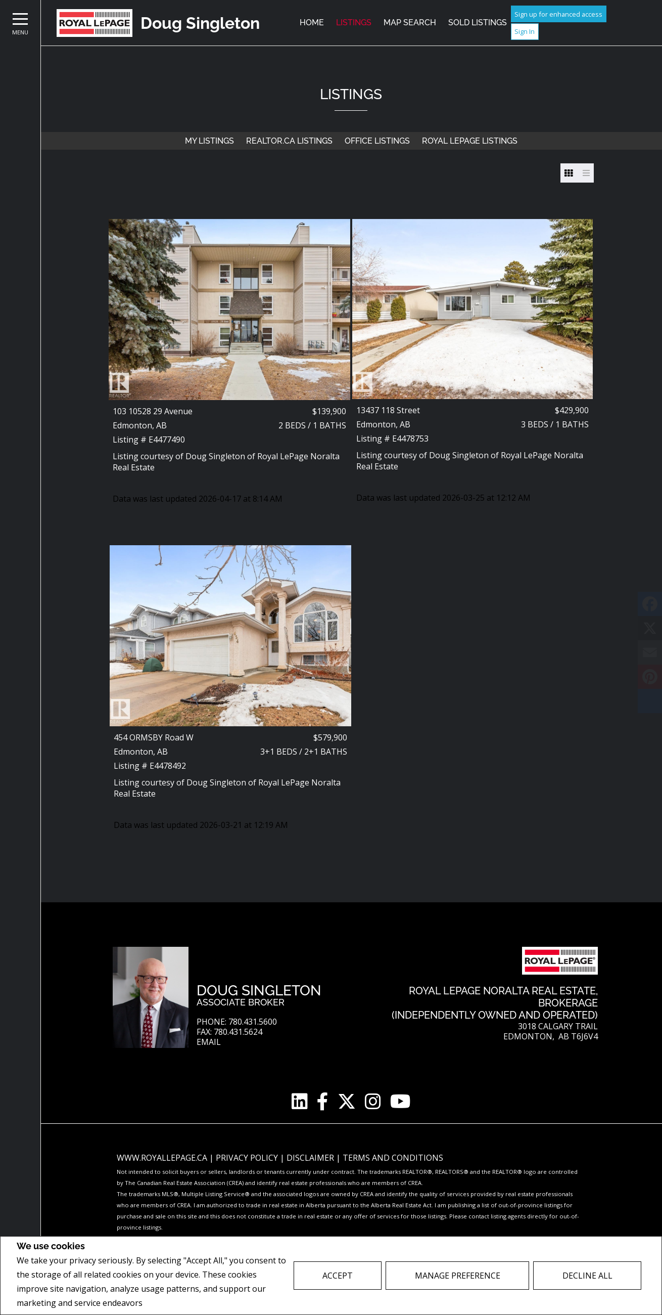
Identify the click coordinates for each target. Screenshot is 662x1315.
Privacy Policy (172, 1303)
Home (312, 22)
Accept (337, 1275)
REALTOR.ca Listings (289, 141)
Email (209, 1042)
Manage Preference (457, 1275)
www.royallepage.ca (162, 1157)
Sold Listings (477, 22)
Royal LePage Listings (469, 141)
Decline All (587, 1275)
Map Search (410, 22)
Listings (353, 22)
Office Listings (377, 141)
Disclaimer (311, 1157)
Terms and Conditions (393, 1157)
